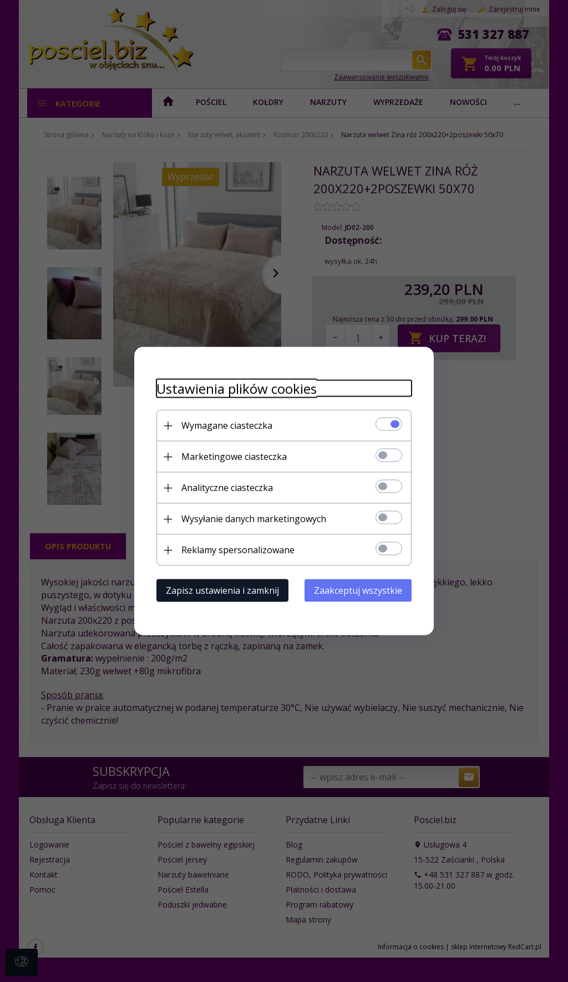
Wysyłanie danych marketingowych (253, 519)
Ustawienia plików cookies (236, 388)
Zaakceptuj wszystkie (358, 590)
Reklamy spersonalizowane (238, 550)
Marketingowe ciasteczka (234, 456)
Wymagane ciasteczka (226, 425)
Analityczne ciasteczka (227, 488)
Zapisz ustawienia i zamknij (222, 590)
